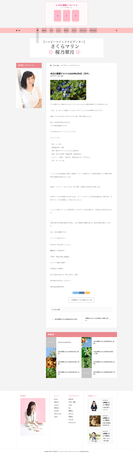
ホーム (56, 399)
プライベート (72, 422)
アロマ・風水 (60, 75)
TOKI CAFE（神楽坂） (63, 256)
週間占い (71, 410)
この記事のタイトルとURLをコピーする (81, 300)
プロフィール (83, 30)
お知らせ (44, 30)
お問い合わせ (93, 30)
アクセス (74, 30)
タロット (71, 413)
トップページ (37, 35)
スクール (71, 419)
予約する (66, 30)
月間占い (71, 416)
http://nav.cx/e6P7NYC (57, 286)
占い (70, 407)
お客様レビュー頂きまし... (106, 404)
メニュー (58, 30)
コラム (70, 405)
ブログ (51, 30)
